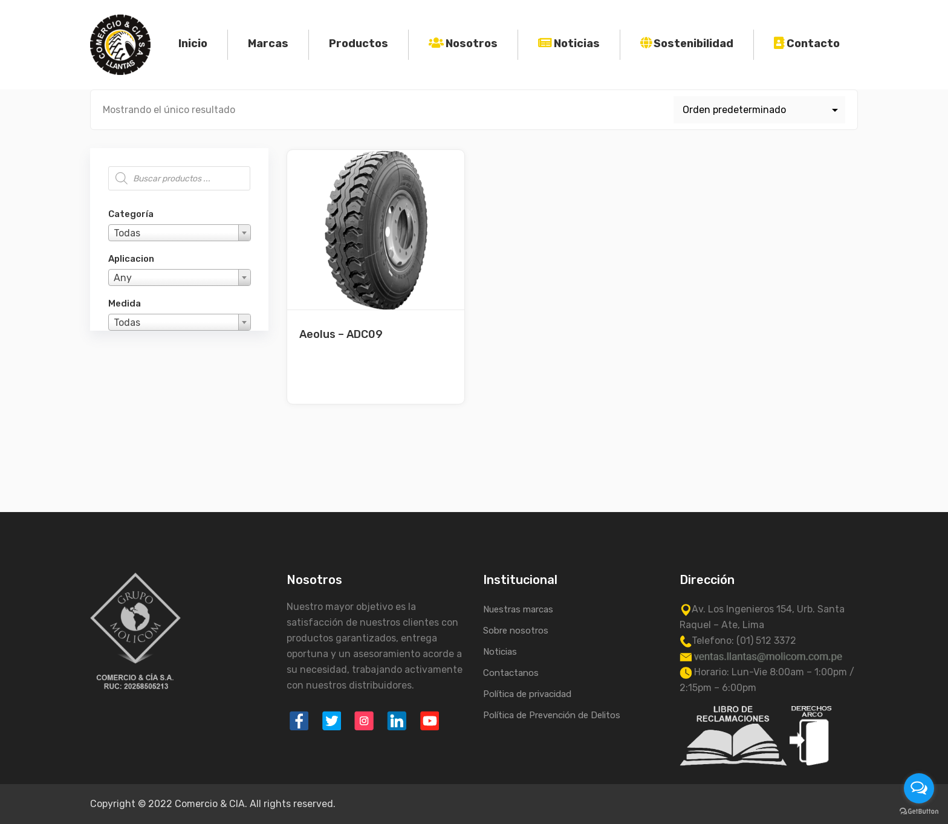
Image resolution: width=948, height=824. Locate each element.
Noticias (577, 43)
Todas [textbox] (127, 233)
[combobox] (179, 232)
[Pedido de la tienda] (760, 109)
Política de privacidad (527, 694)
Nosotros (472, 43)
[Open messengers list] (919, 788)
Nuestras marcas (518, 609)
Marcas (268, 43)
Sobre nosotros (515, 630)
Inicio (192, 43)
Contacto (813, 43)
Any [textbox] (123, 278)
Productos (358, 43)
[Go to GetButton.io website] (919, 812)
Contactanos (511, 672)
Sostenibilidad (693, 43)
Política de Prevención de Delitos (551, 715)
